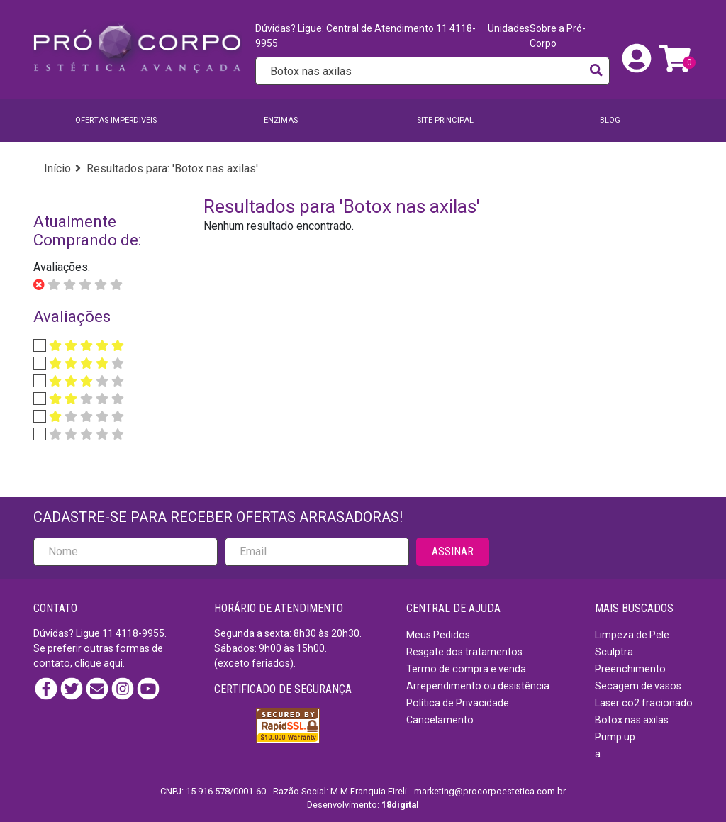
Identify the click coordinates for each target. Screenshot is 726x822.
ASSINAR (453, 551)
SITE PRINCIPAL (445, 120)
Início (57, 168)
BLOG (610, 120)
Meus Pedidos (438, 634)
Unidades (509, 28)
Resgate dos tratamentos (464, 651)
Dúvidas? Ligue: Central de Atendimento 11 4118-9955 (365, 36)
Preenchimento (630, 668)
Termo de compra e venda (466, 668)
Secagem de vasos (638, 686)
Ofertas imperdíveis (116, 120)
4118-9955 (140, 633)
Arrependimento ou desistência (477, 686)
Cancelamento (440, 720)
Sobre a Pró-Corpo (558, 36)
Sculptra (614, 651)
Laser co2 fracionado (644, 703)
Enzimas (281, 120)
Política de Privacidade (457, 703)
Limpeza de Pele (632, 634)
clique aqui (98, 663)
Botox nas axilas (632, 720)
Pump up (615, 737)
